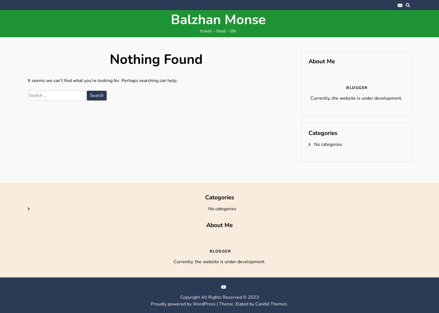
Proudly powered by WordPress (184, 304)
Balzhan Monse (218, 19)
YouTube (400, 5)
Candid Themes (271, 304)
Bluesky (391, 5)
